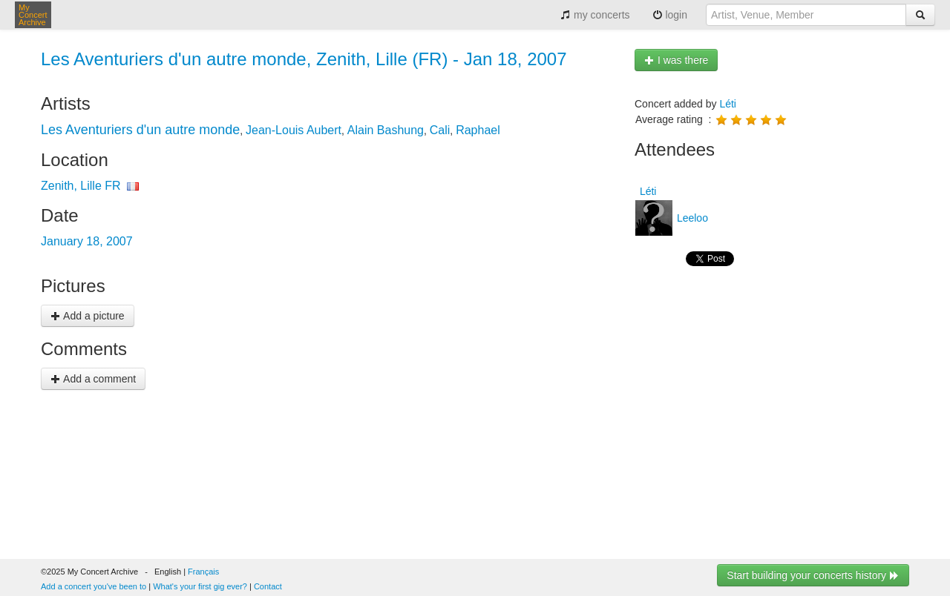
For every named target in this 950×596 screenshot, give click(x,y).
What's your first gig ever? (200, 586)
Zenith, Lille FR (81, 185)
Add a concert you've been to (93, 586)
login (669, 15)
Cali (440, 130)
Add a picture (87, 316)
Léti (727, 104)
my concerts (594, 15)
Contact (268, 586)
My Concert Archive (33, 15)
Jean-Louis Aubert (293, 130)
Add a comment (93, 379)
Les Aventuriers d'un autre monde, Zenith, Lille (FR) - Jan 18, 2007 (304, 59)
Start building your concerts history (813, 575)
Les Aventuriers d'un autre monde (140, 129)
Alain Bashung (385, 130)
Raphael (478, 130)
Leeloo (691, 218)
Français (203, 571)
